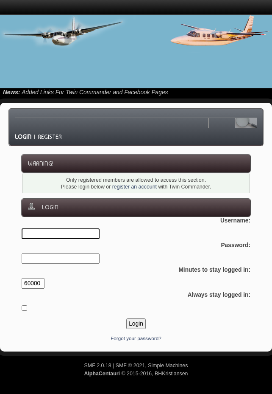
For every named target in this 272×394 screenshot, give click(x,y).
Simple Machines (168, 366)
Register (50, 136)
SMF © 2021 (130, 366)
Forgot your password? (136, 338)
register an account (134, 187)
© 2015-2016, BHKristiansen (136, 374)
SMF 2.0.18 (97, 366)
